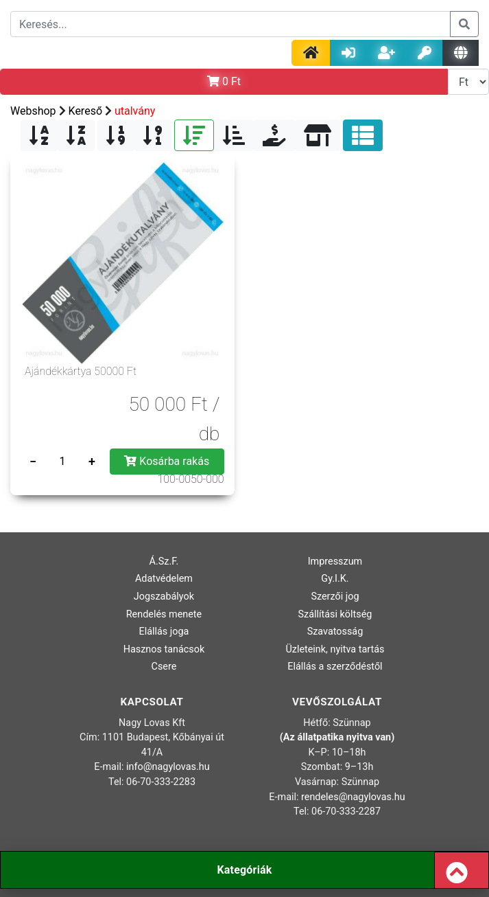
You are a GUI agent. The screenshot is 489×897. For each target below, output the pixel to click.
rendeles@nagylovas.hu (353, 797)
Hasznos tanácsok (164, 649)
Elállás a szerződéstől (334, 666)
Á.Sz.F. (164, 561)
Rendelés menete (164, 614)
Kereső (85, 110)
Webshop (33, 110)
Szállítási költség (335, 614)
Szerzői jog (335, 596)
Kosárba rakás (166, 461)
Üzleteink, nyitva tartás (334, 649)
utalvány (135, 110)
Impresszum (335, 561)
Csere (164, 666)
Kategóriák (244, 869)
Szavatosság (335, 631)
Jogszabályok (164, 596)
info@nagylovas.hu (168, 767)
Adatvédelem (164, 578)
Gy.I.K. (334, 578)
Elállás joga (164, 631)
